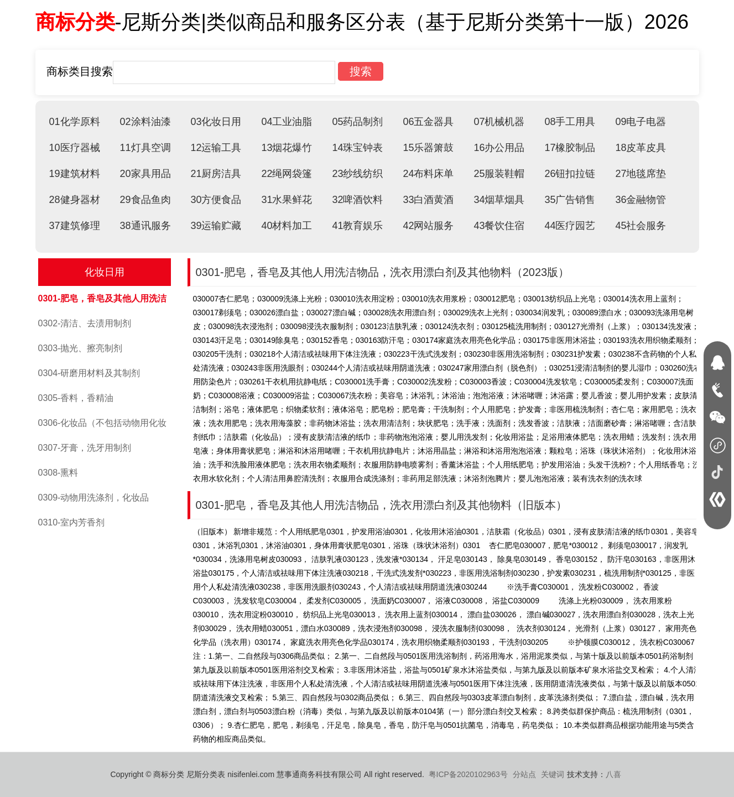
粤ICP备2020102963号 (468, 774)
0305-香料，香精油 (76, 398)
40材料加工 (286, 225)
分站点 (524, 774)
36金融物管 (640, 199)
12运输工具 (215, 147)
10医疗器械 (74, 147)
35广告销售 (569, 199)
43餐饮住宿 (498, 225)
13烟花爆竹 (286, 147)
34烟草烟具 (498, 199)
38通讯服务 (144, 225)
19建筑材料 (74, 173)
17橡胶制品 (569, 147)
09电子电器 (640, 121)
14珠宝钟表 (357, 147)
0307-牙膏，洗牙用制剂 (85, 447)
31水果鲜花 (286, 199)
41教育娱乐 (357, 225)
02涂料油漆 (144, 121)
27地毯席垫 (640, 173)
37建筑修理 (74, 225)
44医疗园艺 (569, 225)
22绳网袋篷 (286, 173)
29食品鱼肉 (144, 199)
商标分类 (75, 22)
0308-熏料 (58, 472)
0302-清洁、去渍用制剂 (85, 323)
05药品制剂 (357, 121)
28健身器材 (74, 199)
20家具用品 (144, 173)
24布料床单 (428, 173)
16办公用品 (498, 147)
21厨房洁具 (215, 173)
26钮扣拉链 (569, 173)
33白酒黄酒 (428, 199)
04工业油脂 (286, 121)
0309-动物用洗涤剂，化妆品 (93, 497)
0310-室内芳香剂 (71, 522)
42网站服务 (428, 225)
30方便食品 (215, 199)
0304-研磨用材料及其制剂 (89, 373)
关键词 (552, 774)
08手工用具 (569, 121)
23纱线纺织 (357, 173)
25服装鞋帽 (498, 173)
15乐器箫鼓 (428, 147)
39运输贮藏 (215, 225)
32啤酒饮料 (357, 199)
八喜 (613, 774)
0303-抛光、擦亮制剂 (80, 348)
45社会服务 (640, 225)
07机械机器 (498, 121)
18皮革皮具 (640, 147)
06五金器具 (428, 121)
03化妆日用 (215, 121)
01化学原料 (74, 121)
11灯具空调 (144, 147)
